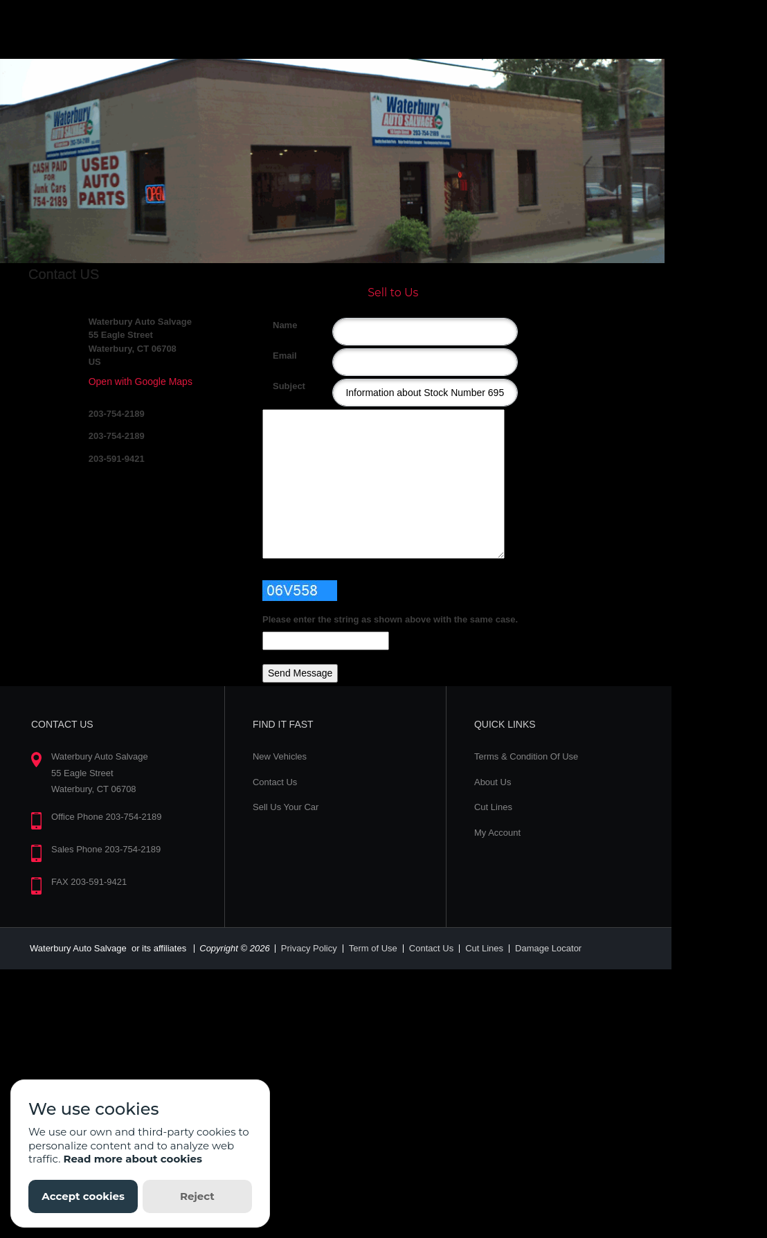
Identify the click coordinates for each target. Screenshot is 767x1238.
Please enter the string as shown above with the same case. (390, 619)
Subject (278, 386)
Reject (197, 1196)
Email (278, 355)
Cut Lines (493, 807)
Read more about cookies (132, 1158)
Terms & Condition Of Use (526, 756)
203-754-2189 (117, 414)
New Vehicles (280, 756)
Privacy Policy (309, 948)
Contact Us (275, 782)
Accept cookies (83, 1196)
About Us (492, 782)
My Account (497, 832)
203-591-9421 (117, 459)
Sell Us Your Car (285, 807)
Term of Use (373, 948)
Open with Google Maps (140, 381)
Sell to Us (393, 292)
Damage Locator (548, 948)
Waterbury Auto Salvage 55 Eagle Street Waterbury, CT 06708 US (140, 342)
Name (278, 325)
